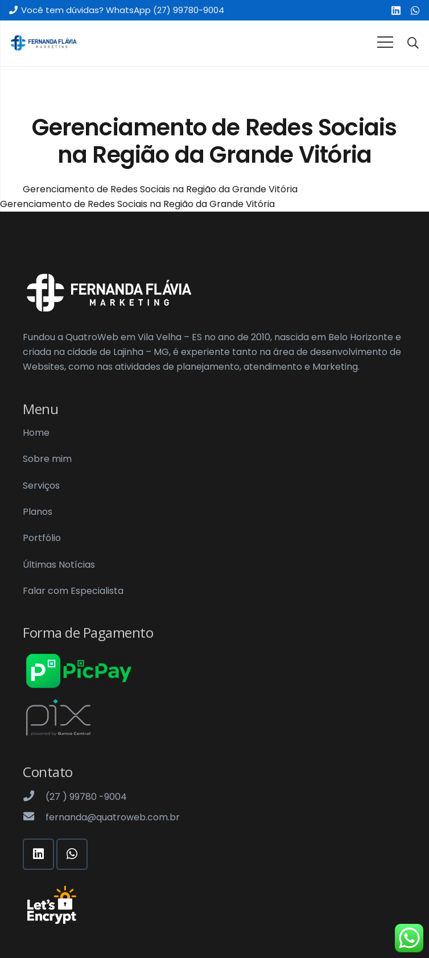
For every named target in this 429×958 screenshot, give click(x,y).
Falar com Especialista (73, 590)
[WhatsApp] (415, 10)
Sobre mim (47, 458)
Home (36, 432)
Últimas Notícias (59, 564)
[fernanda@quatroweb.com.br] (34, 817)
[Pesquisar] (413, 43)
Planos (37, 511)
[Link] (43, 43)
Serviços (41, 485)
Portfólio (42, 537)
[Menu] (385, 42)
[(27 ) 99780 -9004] (34, 797)
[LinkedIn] (396, 10)
